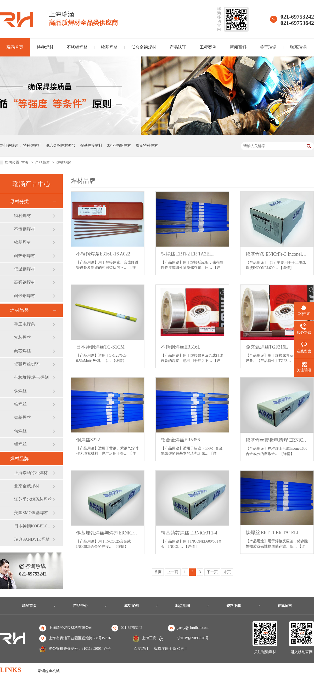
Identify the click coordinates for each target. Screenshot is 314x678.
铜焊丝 (20, 431)
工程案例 (208, 47)
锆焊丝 (20, 404)
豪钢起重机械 (49, 671)
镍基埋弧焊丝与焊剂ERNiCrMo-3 (107, 532)
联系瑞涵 (298, 47)
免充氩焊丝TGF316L (267, 347)
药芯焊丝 (22, 351)
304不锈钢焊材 (119, 145)
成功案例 (131, 606)
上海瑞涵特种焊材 (31, 472)
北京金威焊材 (26, 486)
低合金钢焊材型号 (60, 145)
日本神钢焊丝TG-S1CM (100, 347)
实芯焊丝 (22, 337)
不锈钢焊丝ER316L (180, 347)
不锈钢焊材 (77, 47)
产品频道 (43, 162)
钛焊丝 (20, 391)
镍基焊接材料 (91, 145)
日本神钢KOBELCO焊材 (33, 526)
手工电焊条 (24, 324)
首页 (25, 162)
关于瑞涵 (268, 47)
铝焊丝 (20, 444)
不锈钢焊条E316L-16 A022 (103, 254)
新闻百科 (238, 47)
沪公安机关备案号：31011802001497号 (80, 649)
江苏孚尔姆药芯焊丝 (33, 499)
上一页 (172, 572)
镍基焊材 (109, 47)
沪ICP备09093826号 (193, 638)
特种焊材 (45, 47)
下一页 (212, 572)
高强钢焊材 (24, 282)
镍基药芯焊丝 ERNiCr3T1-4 (189, 532)
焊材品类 (19, 310)
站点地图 (182, 606)
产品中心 (80, 606)
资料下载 (233, 606)
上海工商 (149, 638)
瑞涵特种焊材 (147, 145)
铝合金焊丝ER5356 (180, 439)
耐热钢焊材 (24, 255)
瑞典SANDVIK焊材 (32, 539)
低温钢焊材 (24, 269)
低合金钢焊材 (143, 47)
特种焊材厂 (32, 145)
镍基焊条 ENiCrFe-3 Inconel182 (277, 254)
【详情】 (286, 268)
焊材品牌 (63, 162)
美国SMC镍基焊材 (31, 512)
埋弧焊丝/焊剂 (27, 364)
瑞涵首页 (29, 606)
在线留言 (284, 606)
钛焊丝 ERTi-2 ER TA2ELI (187, 254)
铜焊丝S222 (88, 439)
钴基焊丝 (22, 417)
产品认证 (178, 47)
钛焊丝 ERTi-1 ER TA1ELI (272, 532)
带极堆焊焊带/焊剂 (31, 377)
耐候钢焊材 (24, 295)
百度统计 (141, 649)
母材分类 (19, 201)
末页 (227, 572)
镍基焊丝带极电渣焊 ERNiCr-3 (277, 440)
